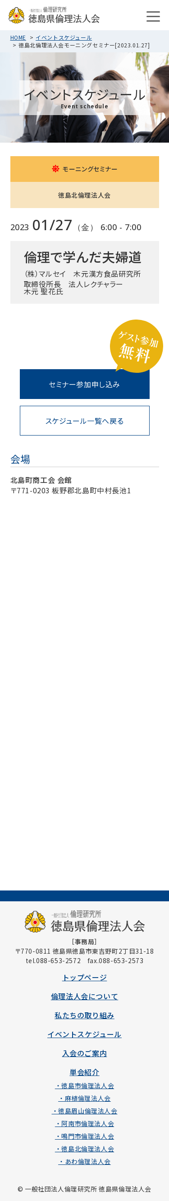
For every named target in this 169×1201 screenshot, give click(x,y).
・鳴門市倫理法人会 (84, 1136)
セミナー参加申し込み (84, 384)
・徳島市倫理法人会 (84, 1085)
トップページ (84, 977)
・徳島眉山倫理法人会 (85, 1110)
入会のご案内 (84, 1053)
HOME (18, 37)
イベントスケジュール (64, 37)
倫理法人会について (84, 996)
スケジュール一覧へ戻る (85, 420)
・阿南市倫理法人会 (84, 1123)
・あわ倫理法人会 (84, 1161)
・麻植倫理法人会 (84, 1098)
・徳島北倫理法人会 (84, 1148)
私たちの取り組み (84, 1015)
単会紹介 (84, 1072)
